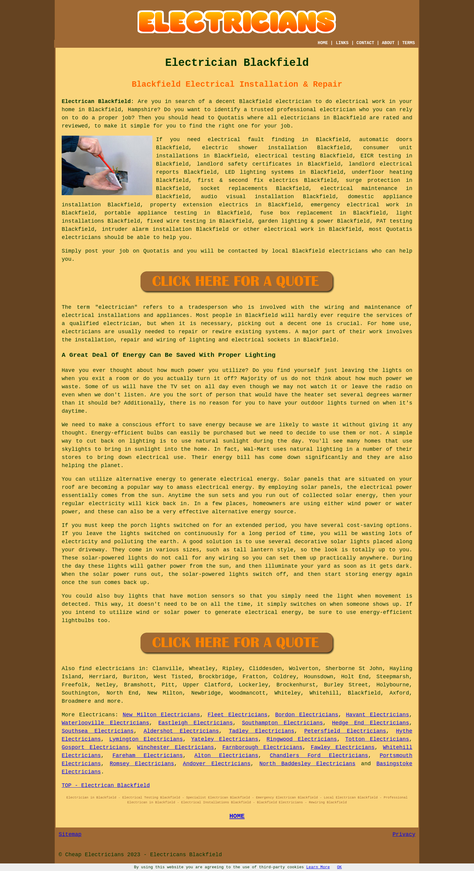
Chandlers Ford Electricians (319, 756)
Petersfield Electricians (345, 731)
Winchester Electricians (175, 747)
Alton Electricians (226, 756)
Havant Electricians (377, 715)
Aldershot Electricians (181, 731)
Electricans (97, 715)
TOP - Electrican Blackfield (106, 785)
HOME (323, 42)
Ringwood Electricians (302, 739)
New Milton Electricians (161, 715)
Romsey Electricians (142, 764)
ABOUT (388, 42)
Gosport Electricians (95, 747)
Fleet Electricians (238, 715)
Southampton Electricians (282, 723)
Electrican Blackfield (96, 101)
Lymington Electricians (146, 739)
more (113, 701)
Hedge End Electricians (370, 723)
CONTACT (365, 42)
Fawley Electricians (343, 747)
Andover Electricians (217, 764)
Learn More (318, 867)
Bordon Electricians (306, 715)
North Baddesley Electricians (307, 764)
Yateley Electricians (224, 739)
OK (339, 867)
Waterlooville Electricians (105, 723)
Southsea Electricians (98, 731)
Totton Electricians (377, 739)
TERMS (408, 42)
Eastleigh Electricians (195, 723)
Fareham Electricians (147, 756)
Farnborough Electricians (262, 747)
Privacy (403, 834)
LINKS (342, 42)
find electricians (107, 669)
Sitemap (70, 834)
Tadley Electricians (261, 731)
